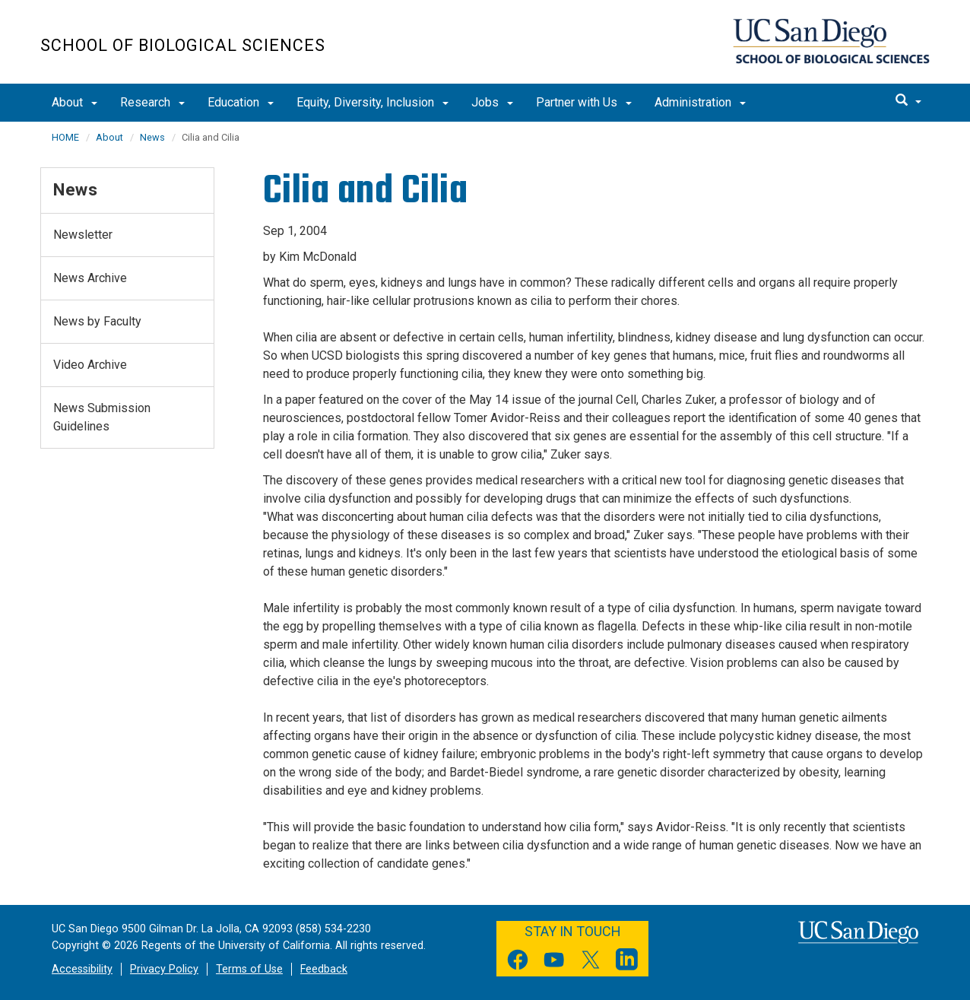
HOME (65, 137)
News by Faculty (97, 321)
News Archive (90, 278)
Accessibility (82, 969)
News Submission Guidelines (102, 417)
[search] (908, 101)
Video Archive (90, 364)
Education (241, 102)
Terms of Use (249, 969)
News (152, 137)
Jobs (492, 102)
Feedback (323, 969)
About (74, 102)
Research (152, 102)
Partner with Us (584, 102)
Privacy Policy (164, 969)
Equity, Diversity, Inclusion (372, 102)
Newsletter (83, 234)
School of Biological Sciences (182, 45)
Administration (700, 102)
